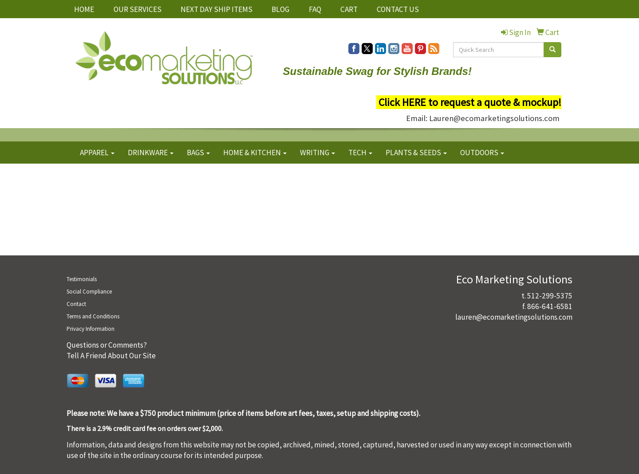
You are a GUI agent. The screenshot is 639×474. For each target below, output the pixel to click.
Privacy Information (90, 329)
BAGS (198, 152)
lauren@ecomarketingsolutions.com (513, 317)
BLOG (280, 9)
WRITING (317, 152)
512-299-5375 (549, 296)
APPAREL (97, 152)
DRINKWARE (151, 152)
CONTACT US (398, 9)
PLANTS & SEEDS (416, 152)
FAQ (315, 9)
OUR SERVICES (138, 9)
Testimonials (82, 279)
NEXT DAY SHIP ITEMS (216, 9)
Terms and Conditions (93, 316)
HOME (84, 9)
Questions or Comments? (107, 345)
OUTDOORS (482, 152)
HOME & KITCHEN (255, 152)
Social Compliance (89, 291)
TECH (360, 152)
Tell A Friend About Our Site (111, 355)
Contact (76, 304)
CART (349, 9)
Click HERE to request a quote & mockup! (470, 102)
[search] (552, 49)
